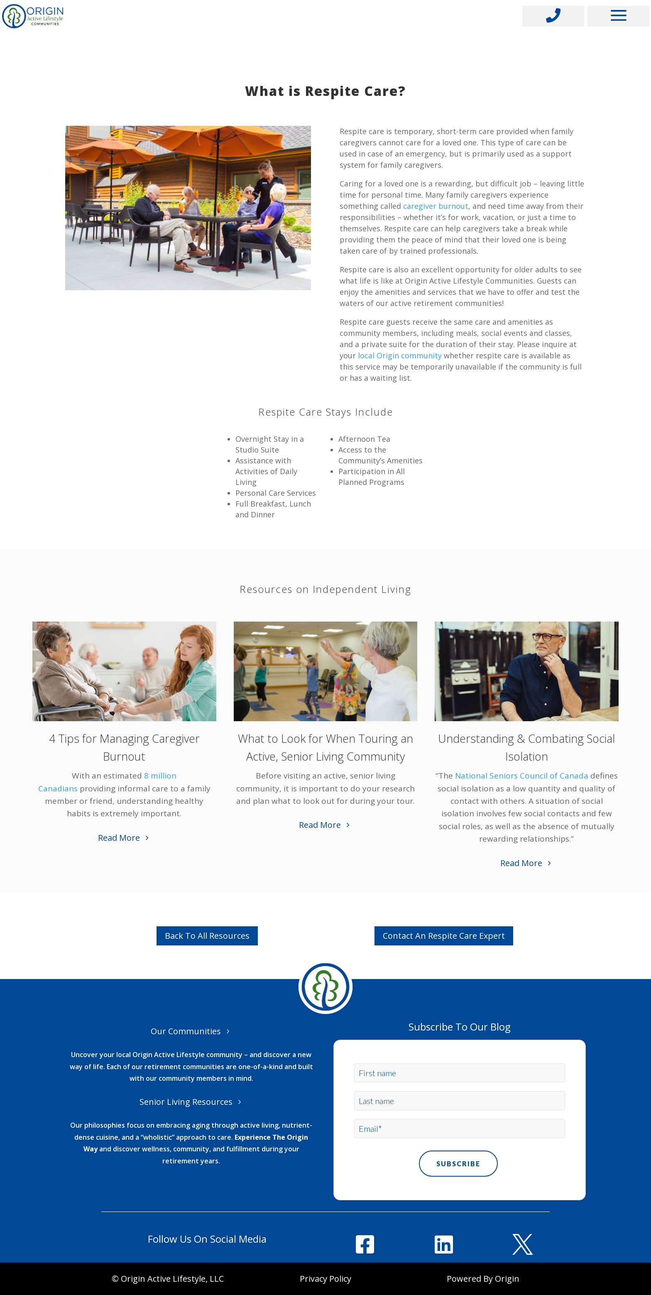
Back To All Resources (207, 935)
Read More (119, 837)
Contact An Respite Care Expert (444, 935)
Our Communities (186, 1031)
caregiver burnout (435, 206)
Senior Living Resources (186, 1101)
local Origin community (400, 355)
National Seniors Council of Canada (521, 775)
